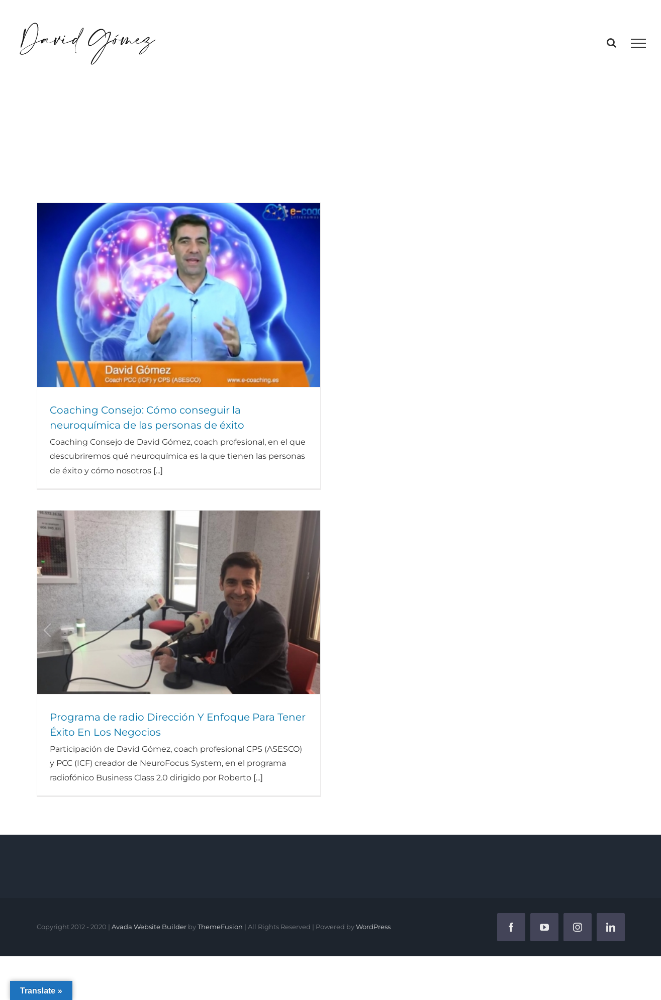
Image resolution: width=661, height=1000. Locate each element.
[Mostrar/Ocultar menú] (638, 43)
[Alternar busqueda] (611, 43)
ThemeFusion (220, 927)
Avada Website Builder (149, 927)
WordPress (373, 927)
